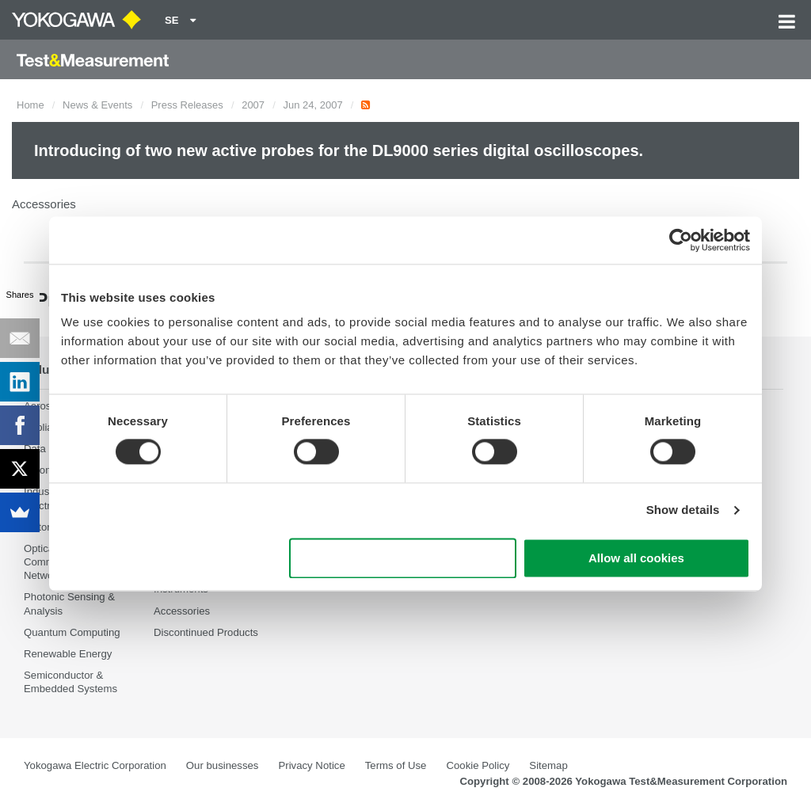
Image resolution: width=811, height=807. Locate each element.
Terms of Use (396, 765)
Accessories (182, 611)
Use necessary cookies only (403, 558)
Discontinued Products (206, 632)
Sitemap (548, 765)
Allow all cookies (636, 558)
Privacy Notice (311, 765)
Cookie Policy (477, 765)
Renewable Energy (68, 654)
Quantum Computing (72, 632)
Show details (683, 510)
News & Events (97, 105)
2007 (253, 105)
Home (30, 105)
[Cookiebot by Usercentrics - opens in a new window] (680, 240)
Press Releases (187, 105)
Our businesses (222, 765)
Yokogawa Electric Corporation (95, 765)
